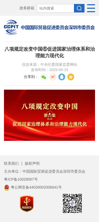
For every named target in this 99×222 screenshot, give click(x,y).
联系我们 (11, 163)
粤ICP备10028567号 (21, 179)
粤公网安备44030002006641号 (33, 187)
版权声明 (32, 163)
